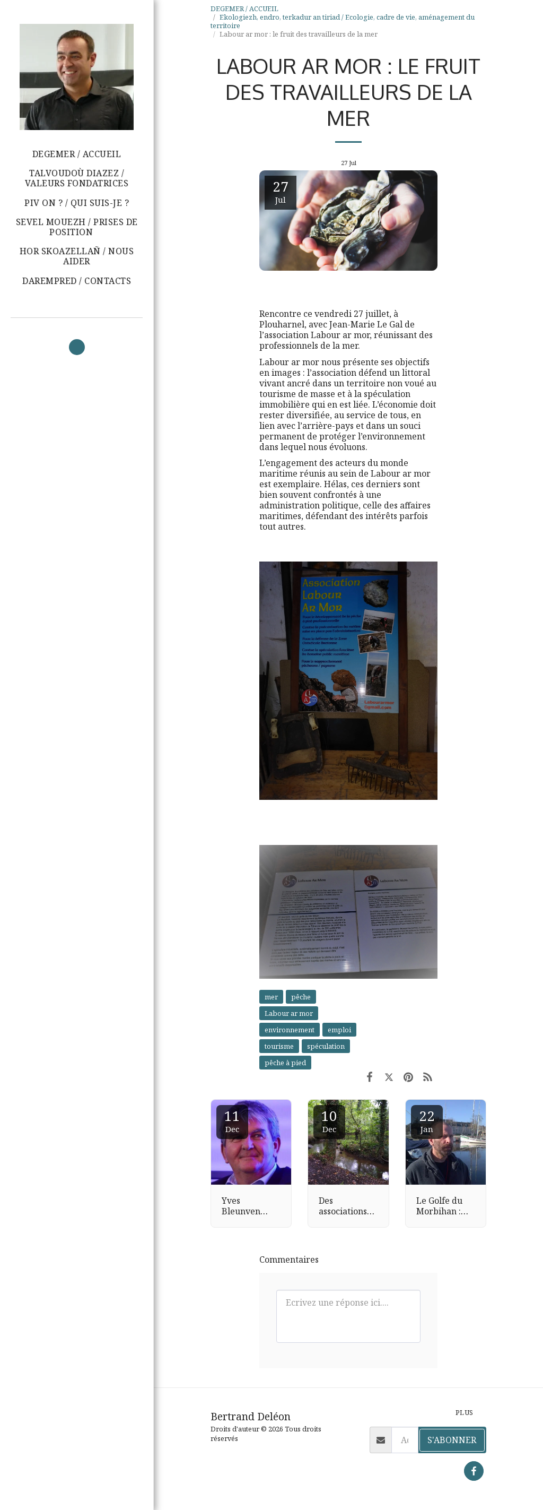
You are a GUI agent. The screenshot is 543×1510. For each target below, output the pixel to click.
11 (232, 1120)
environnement (289, 1029)
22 (427, 1120)
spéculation (326, 1046)
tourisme (279, 1046)
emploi (339, 1029)
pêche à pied (285, 1062)
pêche (301, 997)
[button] (77, 227)
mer (271, 997)
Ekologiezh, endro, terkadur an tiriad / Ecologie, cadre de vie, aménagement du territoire (343, 21)
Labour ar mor (289, 1013)
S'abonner (451, 1440)
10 (329, 1120)
